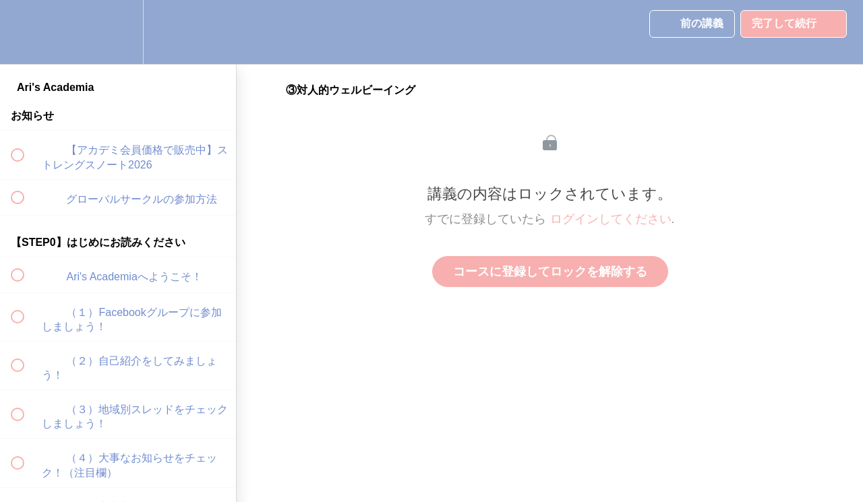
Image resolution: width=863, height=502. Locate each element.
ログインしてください (611, 219)
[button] (25, 32)
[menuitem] (118, 32)
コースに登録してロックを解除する (550, 271)
